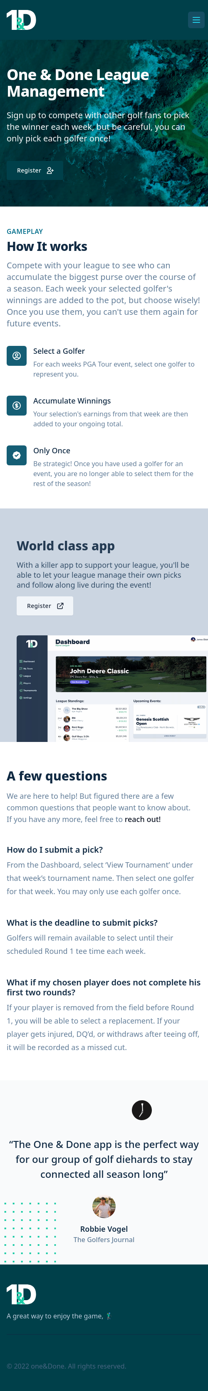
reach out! (143, 819)
